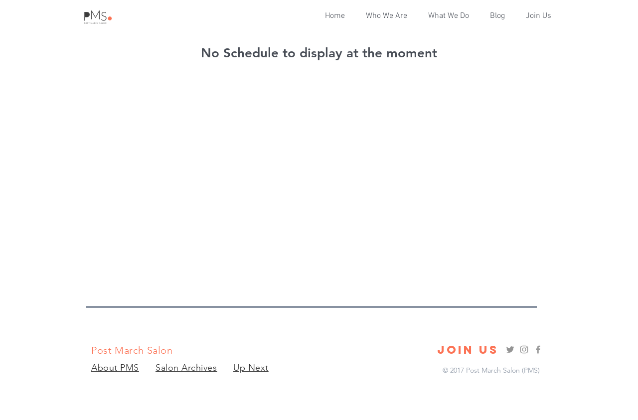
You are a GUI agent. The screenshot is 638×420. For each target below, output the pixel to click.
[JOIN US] (467, 350)
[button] (451, 15)
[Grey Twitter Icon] (510, 349)
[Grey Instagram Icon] (524, 349)
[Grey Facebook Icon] (538, 349)
